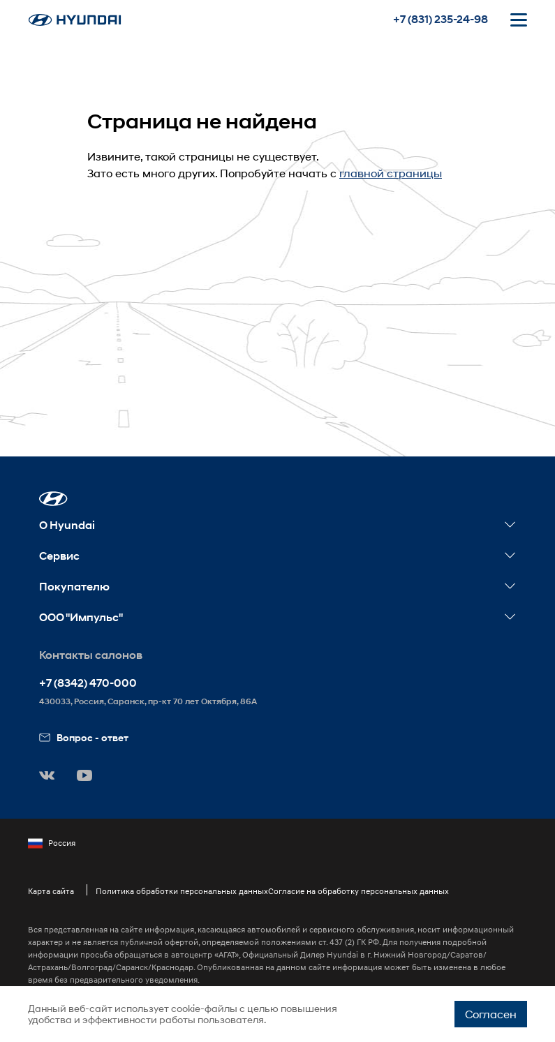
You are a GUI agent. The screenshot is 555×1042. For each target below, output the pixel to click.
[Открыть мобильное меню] (518, 20)
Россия (51, 843)
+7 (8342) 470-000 (88, 683)
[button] (53, 498)
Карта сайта (51, 891)
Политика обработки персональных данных (182, 891)
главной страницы (390, 172)
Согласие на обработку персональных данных (358, 891)
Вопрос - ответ (83, 737)
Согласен (491, 1013)
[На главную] (74, 20)
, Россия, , (148, 701)
